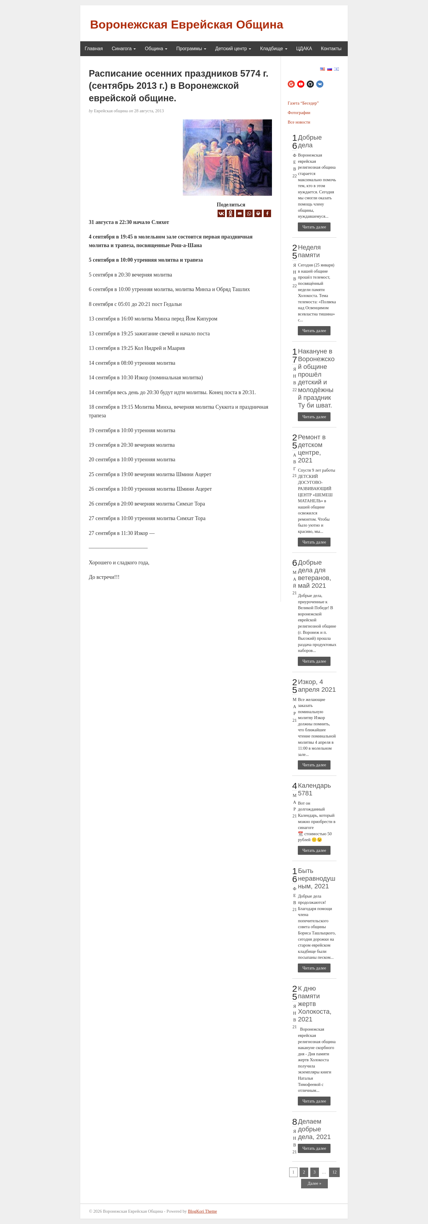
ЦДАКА (304, 48)
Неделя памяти (309, 251)
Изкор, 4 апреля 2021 (317, 685)
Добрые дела (310, 141)
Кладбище (273, 48)
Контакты (331, 48)
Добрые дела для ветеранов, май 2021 (314, 574)
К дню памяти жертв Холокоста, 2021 (314, 1004)
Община (156, 48)
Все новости (299, 122)
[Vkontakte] (221, 213)
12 (334, 1172)
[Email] (240, 213)
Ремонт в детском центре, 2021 (311, 448)
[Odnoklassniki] (230, 213)
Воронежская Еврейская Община (186, 24)
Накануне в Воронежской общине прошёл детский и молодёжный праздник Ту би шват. (316, 378)
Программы (191, 48)
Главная (94, 48)
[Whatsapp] (249, 213)
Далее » (314, 1183)
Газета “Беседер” (303, 103)
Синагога (124, 48)
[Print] (258, 213)
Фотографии (299, 112)
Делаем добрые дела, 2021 (314, 1129)
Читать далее (314, 227)
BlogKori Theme (202, 1211)
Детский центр (233, 48)
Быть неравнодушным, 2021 (316, 878)
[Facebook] (267, 213)
